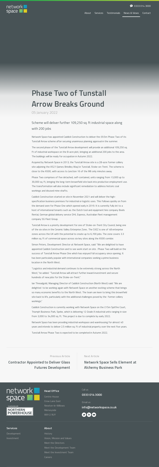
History (48, 433)
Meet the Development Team (59, 447)
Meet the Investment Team (58, 452)
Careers (48, 457)
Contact (146, 13)
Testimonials (113, 13)
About (87, 13)
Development (14, 433)
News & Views (131, 13)
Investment (13, 438)
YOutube (94, 415)
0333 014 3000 (142, 6)
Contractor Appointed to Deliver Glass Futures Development (39, 364)
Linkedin (89, 415)
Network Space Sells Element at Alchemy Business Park (110, 364)
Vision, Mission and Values (58, 438)
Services (99, 13)
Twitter (84, 415)
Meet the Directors (54, 443)
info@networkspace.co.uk (99, 407)
